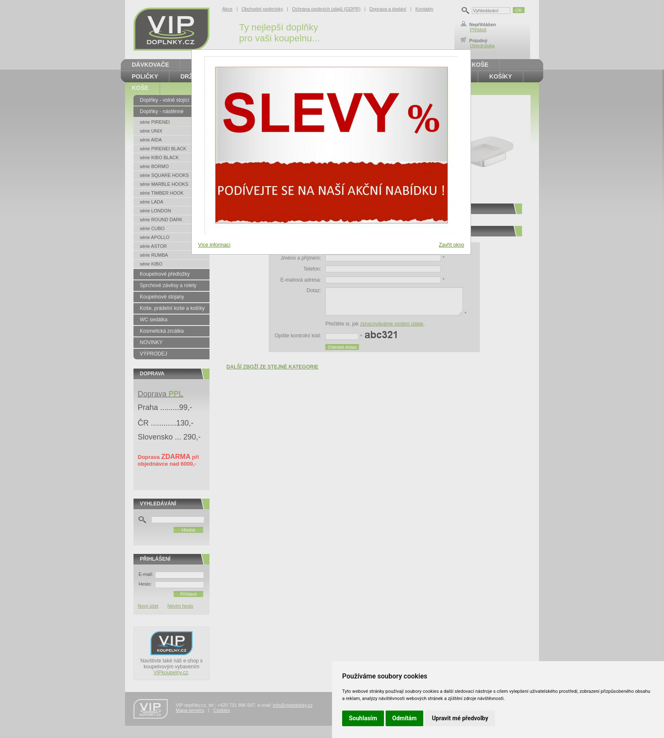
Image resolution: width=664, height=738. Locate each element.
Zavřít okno (451, 245)
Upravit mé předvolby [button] (460, 718)
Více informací (214, 245)
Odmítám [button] (404, 718)
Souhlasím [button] (363, 718)
